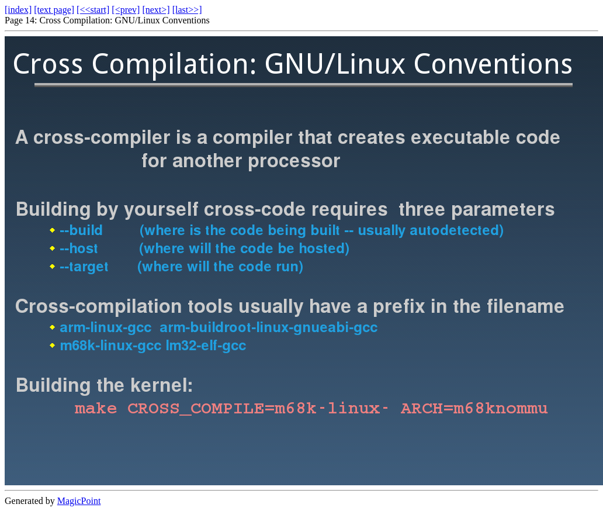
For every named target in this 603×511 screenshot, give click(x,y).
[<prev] (126, 10)
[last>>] (187, 10)
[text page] (54, 10)
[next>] (155, 10)
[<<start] (93, 10)
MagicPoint (79, 501)
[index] (18, 10)
